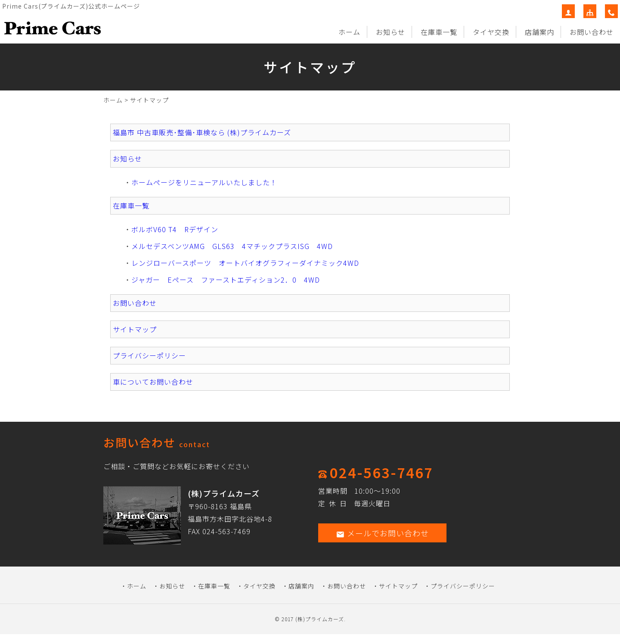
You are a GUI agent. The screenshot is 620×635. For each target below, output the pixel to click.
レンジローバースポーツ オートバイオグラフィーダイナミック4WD (245, 263)
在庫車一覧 (439, 32)
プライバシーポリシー (149, 355)
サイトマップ (135, 329)
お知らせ (390, 32)
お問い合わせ (592, 32)
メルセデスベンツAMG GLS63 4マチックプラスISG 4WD (232, 246)
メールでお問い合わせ (382, 533)
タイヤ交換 (491, 32)
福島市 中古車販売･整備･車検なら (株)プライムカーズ (202, 132)
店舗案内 (539, 32)
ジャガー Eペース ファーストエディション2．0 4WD (225, 279)
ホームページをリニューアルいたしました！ (204, 182)
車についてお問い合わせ (153, 382)
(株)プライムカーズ (319, 619)
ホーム (349, 32)
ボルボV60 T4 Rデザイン (174, 229)
